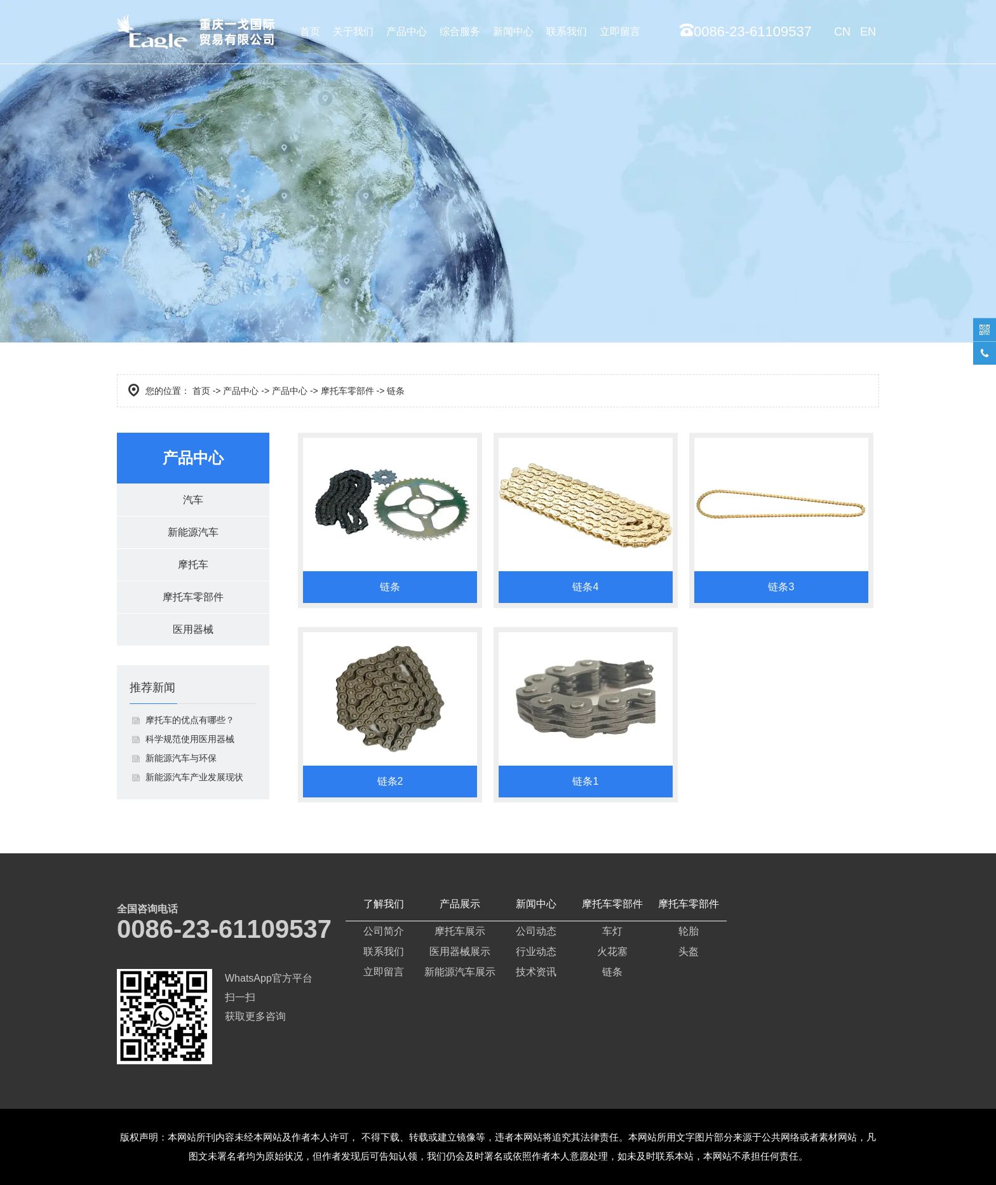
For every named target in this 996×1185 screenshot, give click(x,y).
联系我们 (566, 31)
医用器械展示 (459, 951)
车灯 (612, 931)
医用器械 (193, 629)
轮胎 (688, 931)
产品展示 (460, 903)
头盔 (688, 951)
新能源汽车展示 (459, 971)
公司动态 (536, 931)
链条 (612, 971)
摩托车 (193, 564)
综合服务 (460, 31)
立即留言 (620, 31)
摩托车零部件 (347, 391)
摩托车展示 (459, 931)
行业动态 (536, 951)
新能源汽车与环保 (181, 758)
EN (868, 31)
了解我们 (383, 903)
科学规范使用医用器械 (189, 739)
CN (842, 31)
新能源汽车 (193, 532)
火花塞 (612, 951)
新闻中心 (513, 31)
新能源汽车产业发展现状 (194, 777)
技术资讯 (536, 971)
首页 (310, 31)
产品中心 (406, 31)
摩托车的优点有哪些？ (189, 720)
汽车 (193, 499)
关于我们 (353, 31)
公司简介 (383, 931)
